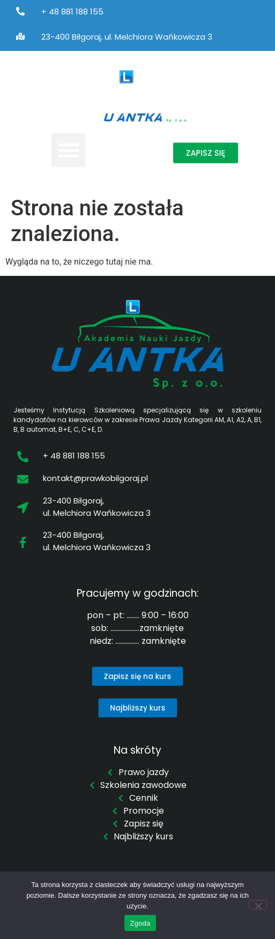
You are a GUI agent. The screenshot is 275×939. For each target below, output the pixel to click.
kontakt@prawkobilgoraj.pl (95, 478)
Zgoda (140, 923)
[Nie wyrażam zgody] (258, 905)
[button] (68, 150)
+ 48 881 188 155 (72, 11)
